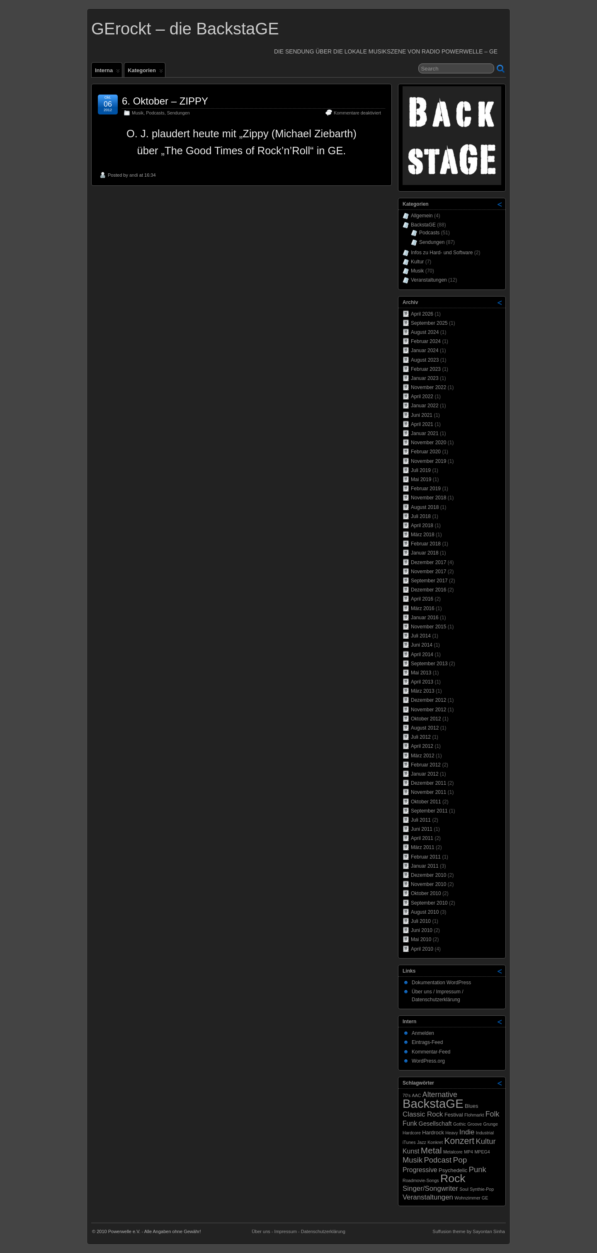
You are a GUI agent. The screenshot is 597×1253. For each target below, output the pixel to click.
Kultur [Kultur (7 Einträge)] (486, 1141)
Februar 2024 (426, 341)
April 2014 (422, 654)
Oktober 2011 (426, 802)
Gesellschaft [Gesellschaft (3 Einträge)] (435, 1123)
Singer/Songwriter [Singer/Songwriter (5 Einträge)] (430, 1188)
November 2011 (428, 792)
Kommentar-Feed (431, 1052)
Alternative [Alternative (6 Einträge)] (439, 1094)
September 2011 (429, 811)
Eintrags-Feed (427, 1042)
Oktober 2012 (426, 719)
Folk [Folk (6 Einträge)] (492, 1114)
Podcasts (155, 112)
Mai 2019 (421, 479)
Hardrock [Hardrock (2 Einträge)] (433, 1132)
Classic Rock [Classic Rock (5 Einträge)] (423, 1114)
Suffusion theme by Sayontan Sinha (468, 1231)
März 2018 (422, 535)
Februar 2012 (426, 765)
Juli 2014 (421, 636)
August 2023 (425, 360)
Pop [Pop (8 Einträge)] (460, 1160)
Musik (137, 112)
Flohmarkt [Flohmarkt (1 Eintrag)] (474, 1114)
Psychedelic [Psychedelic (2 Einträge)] (453, 1170)
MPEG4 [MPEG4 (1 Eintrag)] (482, 1151)
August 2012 (425, 728)
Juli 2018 (421, 516)
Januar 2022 (425, 406)
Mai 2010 (421, 939)
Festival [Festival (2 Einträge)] (453, 1115)
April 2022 (422, 396)
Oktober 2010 (426, 893)
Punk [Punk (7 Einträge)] (477, 1169)
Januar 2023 (425, 378)
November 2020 (428, 442)
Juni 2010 (421, 930)
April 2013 (422, 682)
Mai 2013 (421, 673)
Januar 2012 (425, 774)
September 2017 (429, 581)
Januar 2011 (425, 866)
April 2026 (422, 314)
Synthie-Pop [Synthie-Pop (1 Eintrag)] (482, 1189)
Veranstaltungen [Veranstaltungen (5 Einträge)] (428, 1197)
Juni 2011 (421, 829)
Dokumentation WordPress (441, 982)
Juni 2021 (421, 415)
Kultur (417, 262)
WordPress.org (428, 1061)
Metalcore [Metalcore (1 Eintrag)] (453, 1151)
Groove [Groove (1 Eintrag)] (474, 1124)
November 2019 (428, 461)
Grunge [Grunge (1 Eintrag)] (490, 1124)
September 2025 (429, 323)
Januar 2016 (425, 617)
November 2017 (428, 571)
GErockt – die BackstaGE (185, 28)
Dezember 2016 (428, 590)
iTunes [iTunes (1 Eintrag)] (409, 1142)
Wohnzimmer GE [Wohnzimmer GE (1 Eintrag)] (471, 1197)
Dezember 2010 (428, 875)
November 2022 (428, 387)
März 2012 (422, 756)
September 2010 (429, 903)
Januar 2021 (425, 433)
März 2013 (422, 691)
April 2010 (422, 949)
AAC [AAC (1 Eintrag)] (416, 1095)
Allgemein (422, 216)
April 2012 (422, 746)
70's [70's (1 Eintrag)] (406, 1095)
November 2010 (428, 884)
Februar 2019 (426, 488)
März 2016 (422, 608)
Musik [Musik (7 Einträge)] (412, 1160)
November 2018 (428, 498)
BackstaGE (423, 225)
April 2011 (422, 838)
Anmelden (423, 1033)
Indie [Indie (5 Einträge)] (467, 1132)
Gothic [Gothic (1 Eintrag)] (459, 1124)
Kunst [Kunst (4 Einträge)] (411, 1151)
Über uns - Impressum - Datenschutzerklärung (298, 1231)
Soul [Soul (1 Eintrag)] (463, 1189)
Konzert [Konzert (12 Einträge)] (459, 1141)
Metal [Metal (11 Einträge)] (431, 1150)
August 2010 (425, 912)
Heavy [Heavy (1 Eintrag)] (451, 1132)
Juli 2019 (421, 470)
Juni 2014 (421, 645)
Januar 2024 (425, 350)
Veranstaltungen (429, 280)
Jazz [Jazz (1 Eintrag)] (421, 1142)
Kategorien (145, 72)
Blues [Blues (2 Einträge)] (471, 1106)
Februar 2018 (426, 544)
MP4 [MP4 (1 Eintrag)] (468, 1151)
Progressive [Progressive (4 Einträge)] (420, 1169)
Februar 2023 (426, 369)
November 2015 (428, 627)
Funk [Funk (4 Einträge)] (410, 1123)
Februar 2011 (426, 857)
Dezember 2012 (428, 700)
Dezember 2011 (428, 783)
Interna (107, 72)
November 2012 (428, 710)
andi (133, 175)
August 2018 (425, 507)
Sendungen (178, 112)
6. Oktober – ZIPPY (165, 101)
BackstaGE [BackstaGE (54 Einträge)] (433, 1103)
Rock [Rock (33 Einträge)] (453, 1178)
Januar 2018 (425, 553)
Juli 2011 (421, 820)
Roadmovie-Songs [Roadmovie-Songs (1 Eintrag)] (421, 1180)
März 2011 (422, 847)
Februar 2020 (426, 452)
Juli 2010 (421, 921)
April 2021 (422, 424)
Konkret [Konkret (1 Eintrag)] (435, 1142)
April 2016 (422, 599)
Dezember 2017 (428, 562)
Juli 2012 (421, 737)
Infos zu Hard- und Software (442, 252)
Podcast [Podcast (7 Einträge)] (438, 1160)
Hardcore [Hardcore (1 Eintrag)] (412, 1132)
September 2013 (429, 664)
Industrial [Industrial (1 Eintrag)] (485, 1132)
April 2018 (422, 525)
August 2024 (425, 332)
